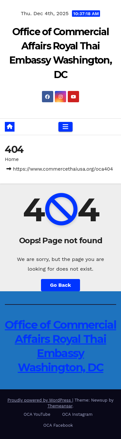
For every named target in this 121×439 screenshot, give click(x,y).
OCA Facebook (58, 425)
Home (12, 159)
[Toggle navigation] (65, 127)
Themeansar (59, 406)
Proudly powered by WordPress (39, 400)
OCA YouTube (37, 414)
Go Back (60, 285)
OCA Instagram (77, 414)
